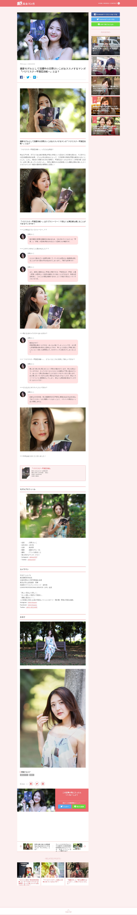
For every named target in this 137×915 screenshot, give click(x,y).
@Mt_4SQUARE (31, 607)
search (119, 3)
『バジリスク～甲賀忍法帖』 (41, 468)
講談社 (31, 775)
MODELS (106, 3)
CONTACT (113, 3)
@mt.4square (32, 602)
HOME (100, 3)
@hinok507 (33, 557)
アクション (23, 64)
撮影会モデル (24, 775)
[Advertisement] (53, 826)
